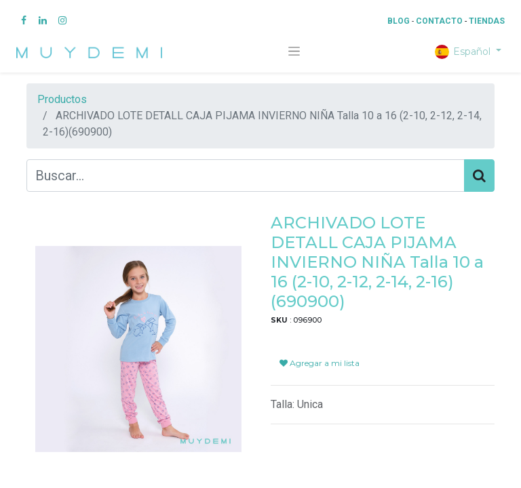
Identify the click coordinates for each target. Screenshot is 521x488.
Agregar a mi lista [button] (319, 363)
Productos (62, 99)
